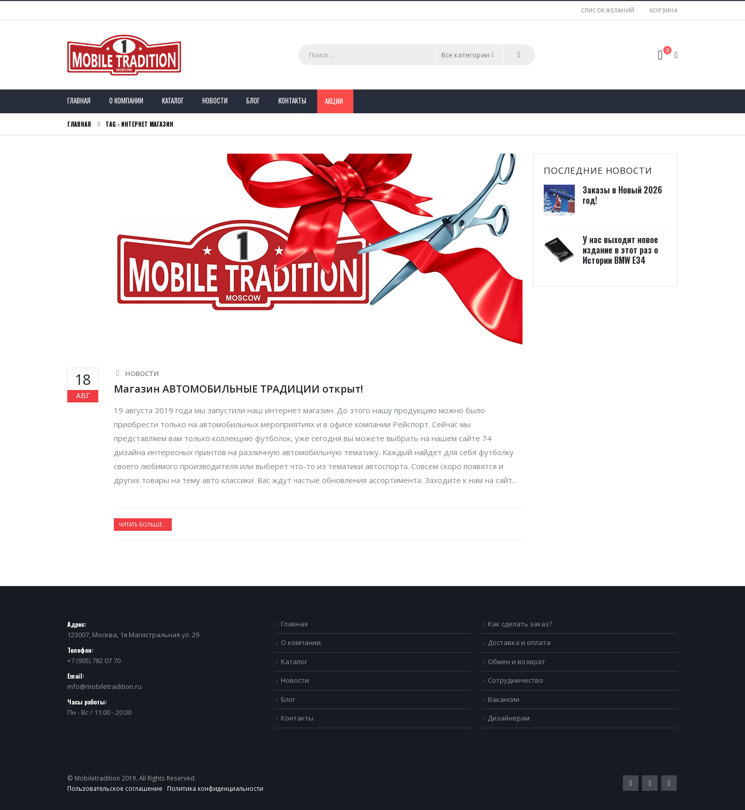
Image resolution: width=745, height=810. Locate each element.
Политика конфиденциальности (215, 788)
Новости (215, 100)
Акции (334, 101)
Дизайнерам (509, 718)
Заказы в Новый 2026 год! (622, 195)
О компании (126, 100)
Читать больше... (142, 524)
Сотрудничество (515, 680)
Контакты (292, 100)
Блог (253, 100)
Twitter (630, 783)
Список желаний (608, 10)
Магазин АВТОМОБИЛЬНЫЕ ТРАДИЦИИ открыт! (238, 389)
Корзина (664, 10)
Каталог (173, 100)
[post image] (295, 253)
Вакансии (503, 699)
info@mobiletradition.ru (104, 686)
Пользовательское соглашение (114, 788)
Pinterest (650, 783)
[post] (560, 200)
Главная (79, 100)
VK (669, 783)
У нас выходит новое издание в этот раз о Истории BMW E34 (620, 249)
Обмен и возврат (516, 661)
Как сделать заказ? (520, 623)
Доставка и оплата (519, 642)
